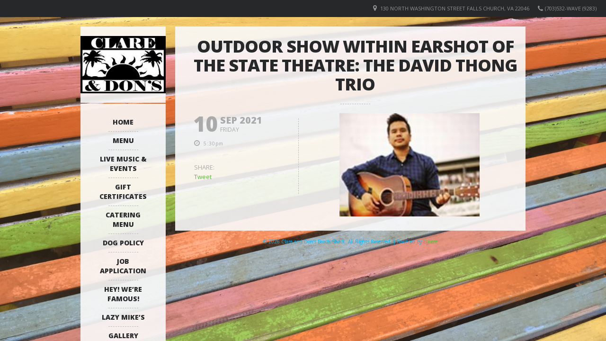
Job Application (123, 266)
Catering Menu (123, 219)
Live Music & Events (123, 163)
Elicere (430, 241)
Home (123, 121)
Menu (123, 140)
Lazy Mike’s (123, 317)
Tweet (203, 176)
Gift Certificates (123, 191)
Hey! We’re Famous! (123, 294)
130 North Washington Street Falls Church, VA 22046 (454, 8)
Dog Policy (123, 242)
